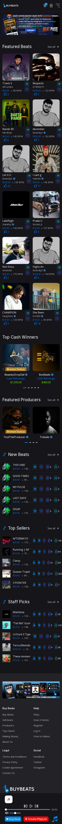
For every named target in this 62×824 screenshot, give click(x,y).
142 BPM (17, 227)
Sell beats (7, 718)
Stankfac (8, 223)
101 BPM (28, 658)
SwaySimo (9, 315)
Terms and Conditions (14, 754)
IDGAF (16, 507)
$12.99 (16, 625)
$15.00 (16, 658)
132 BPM (48, 135)
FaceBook (38, 754)
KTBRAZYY (38, 86)
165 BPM (28, 636)
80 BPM (16, 90)
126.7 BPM (29, 584)
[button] (24, 386)
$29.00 (16, 466)
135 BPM (28, 511)
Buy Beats (8, 712)
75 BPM (27, 551)
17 (37, 185)
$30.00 (16, 584)
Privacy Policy (9, 760)
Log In (36, 729)
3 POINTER (19, 581)
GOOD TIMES (21, 474)
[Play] (31, 806)
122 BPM (48, 90)
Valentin (38, 178)
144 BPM (48, 273)
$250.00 (17, 647)
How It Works (41, 718)
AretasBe (7, 269)
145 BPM (17, 135)
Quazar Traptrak (23, 570)
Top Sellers (19, 526)
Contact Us (8, 771)
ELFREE (38, 315)
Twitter (37, 760)
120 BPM (28, 562)
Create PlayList (36, 819)
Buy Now (13, 819)
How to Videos (41, 734)
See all (54, 46)
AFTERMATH (20, 537)
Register (38, 723)
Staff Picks (19, 600)
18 (37, 323)
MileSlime (18, 610)
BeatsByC (39, 132)
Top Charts (8, 729)
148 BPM (28, 625)
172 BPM (17, 273)
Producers (8, 723)
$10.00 (16, 551)
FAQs (36, 712)
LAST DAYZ (19, 496)
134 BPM (28, 614)
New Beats (18, 453)
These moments (22, 654)
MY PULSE (19, 485)
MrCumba (7, 86)
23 (7, 185)
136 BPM (28, 466)
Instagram (39, 765)
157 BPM (47, 227)
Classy (16, 559)
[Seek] (27, 809)
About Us (7, 739)
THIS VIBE (19, 463)
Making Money (10, 734)
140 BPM (47, 181)
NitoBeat (7, 132)
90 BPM (46, 319)
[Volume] (15, 813)
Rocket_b (37, 223)
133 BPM (17, 319)
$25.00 (16, 540)
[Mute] (7, 813)
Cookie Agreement (12, 765)
